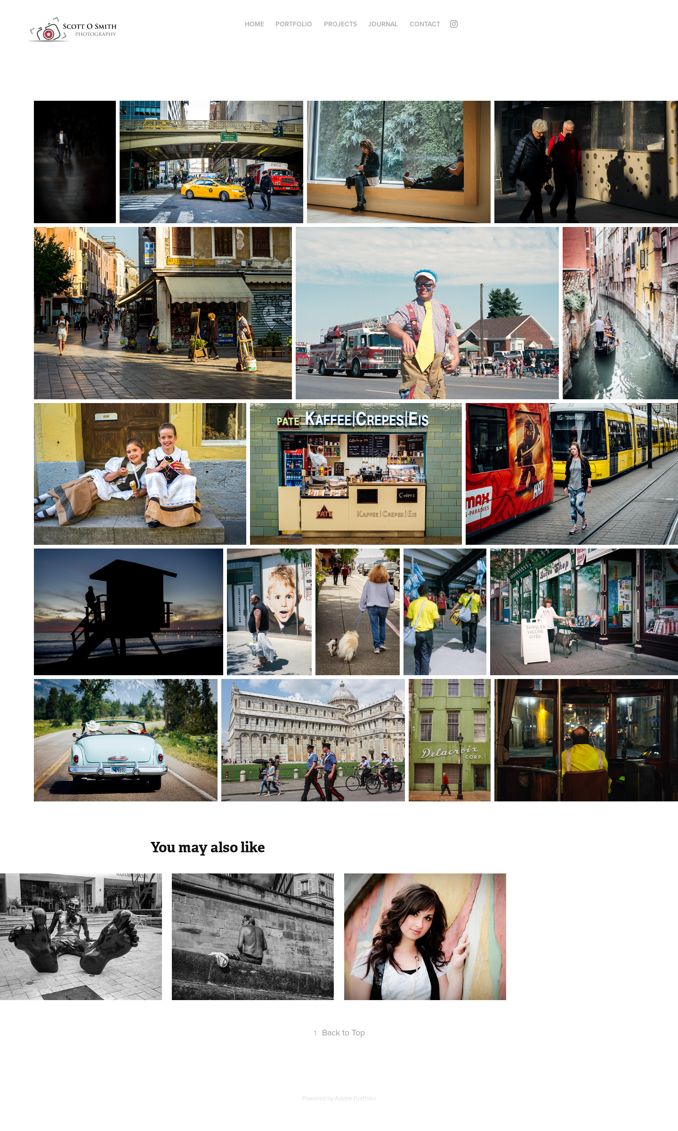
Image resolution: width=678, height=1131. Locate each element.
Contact (425, 24)
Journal (383, 24)
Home (254, 24)
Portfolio (293, 24)
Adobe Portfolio (355, 1098)
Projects (340, 24)
